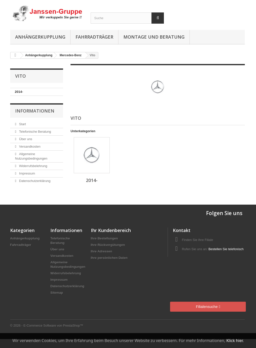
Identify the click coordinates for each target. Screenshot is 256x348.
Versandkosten (29, 146)
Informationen (34, 111)
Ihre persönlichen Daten (109, 258)
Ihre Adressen (101, 251)
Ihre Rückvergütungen (108, 245)
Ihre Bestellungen (104, 238)
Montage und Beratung (153, 37)
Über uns (25, 139)
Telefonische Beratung (34, 131)
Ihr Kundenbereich (111, 230)
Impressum (26, 173)
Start (22, 124)
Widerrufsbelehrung (32, 166)
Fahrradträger (94, 37)
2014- (19, 92)
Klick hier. (235, 340)
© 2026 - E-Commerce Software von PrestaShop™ (46, 325)
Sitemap (56, 292)
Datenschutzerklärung (34, 181)
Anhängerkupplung (40, 37)
